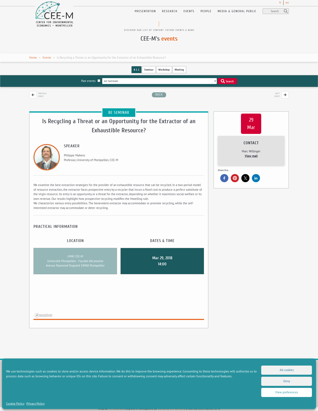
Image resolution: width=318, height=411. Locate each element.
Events (189, 11)
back (159, 94)
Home (33, 57)
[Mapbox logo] (44, 315)
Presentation (145, 11)
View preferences (286, 392)
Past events (90, 81)
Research (169, 11)
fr (280, 2)
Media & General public (237, 11)
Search (227, 81)
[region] (118, 299)
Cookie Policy (15, 403)
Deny (286, 381)
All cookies (287, 370)
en (287, 2)
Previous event (42, 94)
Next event (277, 94)
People (206, 11)
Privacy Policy (35, 403)
